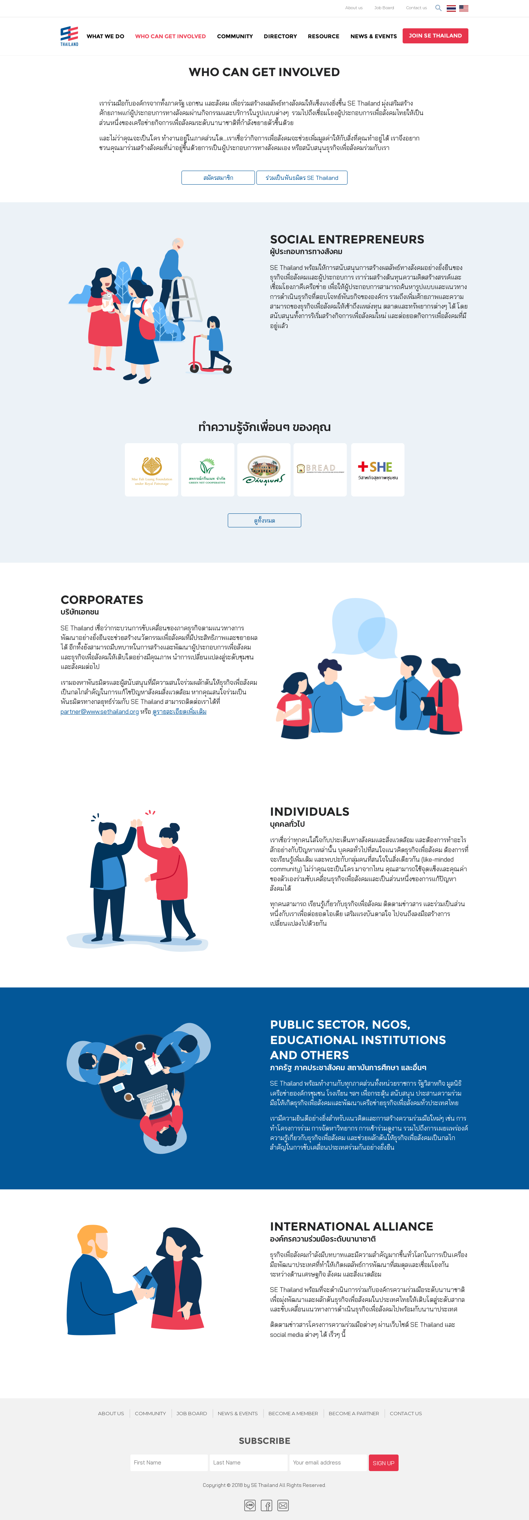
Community (235, 36)
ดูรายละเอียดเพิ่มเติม (179, 711)
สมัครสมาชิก (218, 177)
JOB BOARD (192, 1413)
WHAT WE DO (105, 36)
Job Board (384, 7)
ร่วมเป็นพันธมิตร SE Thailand (302, 177)
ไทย (451, 8)
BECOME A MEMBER (293, 1413)
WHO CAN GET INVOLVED (170, 36)
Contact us (416, 7)
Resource (323, 36)
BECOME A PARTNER (354, 1413)
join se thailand (435, 35)
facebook (266, 1505)
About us (354, 7)
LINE (250, 1505)
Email (283, 1505)
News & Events (373, 36)
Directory (280, 36)
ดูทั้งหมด (264, 520)
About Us (111, 1413)
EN (463, 8)
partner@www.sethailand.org (100, 711)
